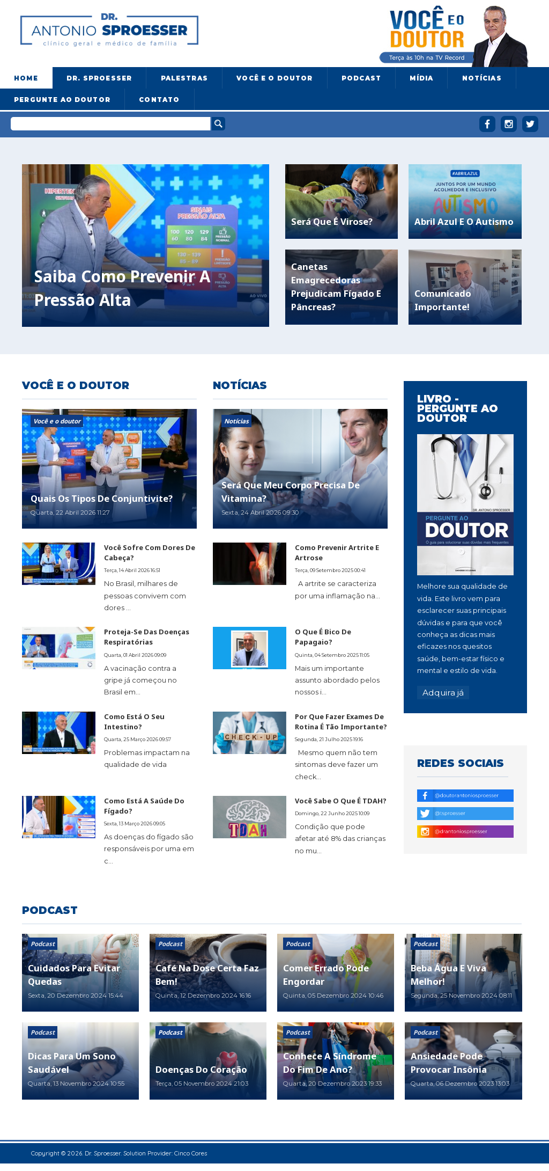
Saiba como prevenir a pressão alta (122, 288)
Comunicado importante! (442, 300)
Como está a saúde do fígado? (144, 806)
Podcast (361, 78)
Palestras (184, 78)
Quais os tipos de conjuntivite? (102, 498)
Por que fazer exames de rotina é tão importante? (341, 721)
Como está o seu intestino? (134, 721)
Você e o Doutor (274, 78)
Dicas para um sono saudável (72, 1062)
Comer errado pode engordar (326, 974)
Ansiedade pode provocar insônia (449, 1062)
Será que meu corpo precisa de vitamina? (290, 491)
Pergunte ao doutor (62, 100)
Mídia (421, 78)
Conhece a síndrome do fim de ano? (329, 1062)
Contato (159, 100)
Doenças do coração (201, 1069)
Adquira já (443, 692)
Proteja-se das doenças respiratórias (146, 637)
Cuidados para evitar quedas (74, 974)
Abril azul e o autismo (464, 221)
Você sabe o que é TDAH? (341, 801)
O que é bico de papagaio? (323, 637)
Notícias (482, 78)
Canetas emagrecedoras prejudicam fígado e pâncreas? (336, 286)
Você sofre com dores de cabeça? (149, 552)
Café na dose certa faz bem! (207, 974)
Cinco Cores (190, 1153)
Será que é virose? (332, 221)
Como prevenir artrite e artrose (337, 552)
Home (26, 78)
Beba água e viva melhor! (448, 974)
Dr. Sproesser (99, 78)
